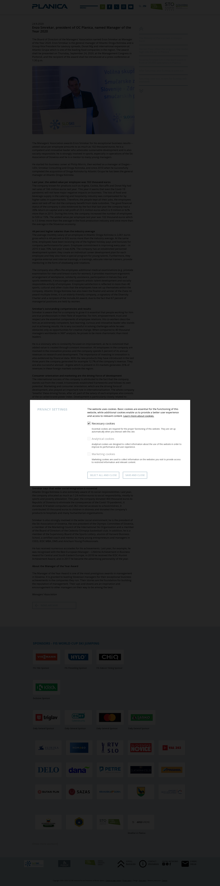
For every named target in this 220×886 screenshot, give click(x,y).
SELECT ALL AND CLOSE (103, 475)
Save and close (135, 475)
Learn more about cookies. (138, 416)
